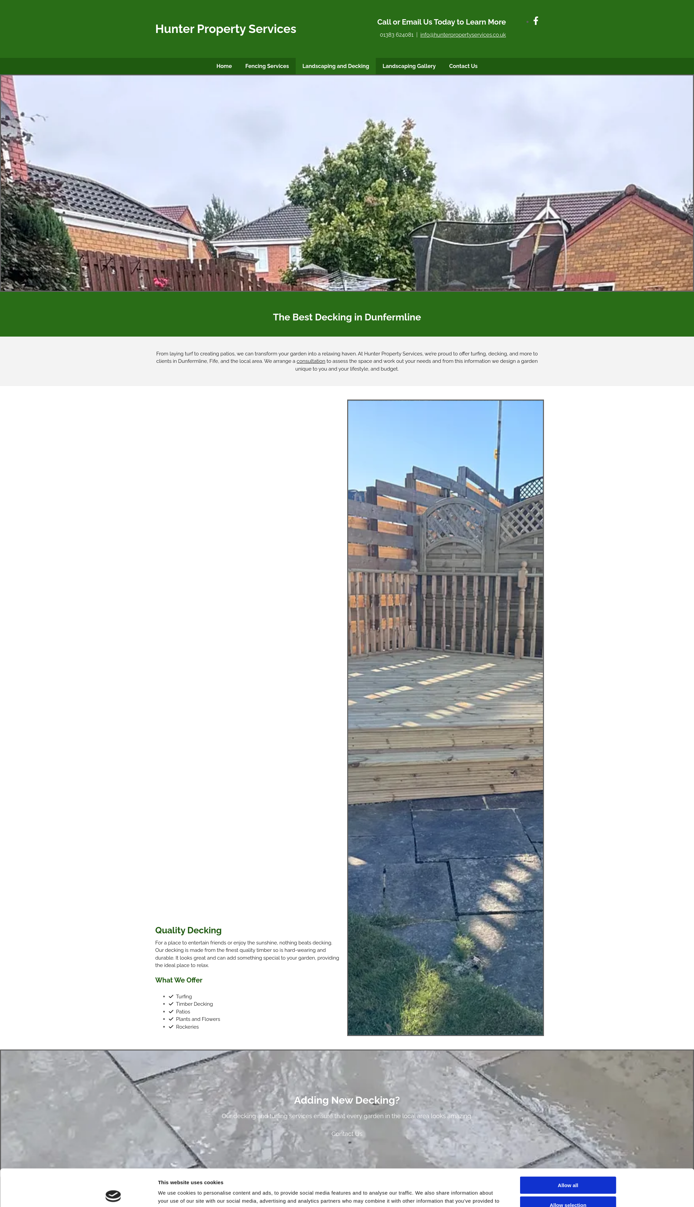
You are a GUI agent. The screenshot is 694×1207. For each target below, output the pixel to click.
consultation (311, 361)
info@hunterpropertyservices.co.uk (463, 35)
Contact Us (463, 66)
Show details (422, 1160)
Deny (568, 1154)
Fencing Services (267, 66)
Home (224, 66)
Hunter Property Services (225, 29)
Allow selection (568, 1134)
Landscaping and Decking (335, 66)
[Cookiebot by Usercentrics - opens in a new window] (113, 1160)
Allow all (568, 1114)
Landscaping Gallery (409, 66)
